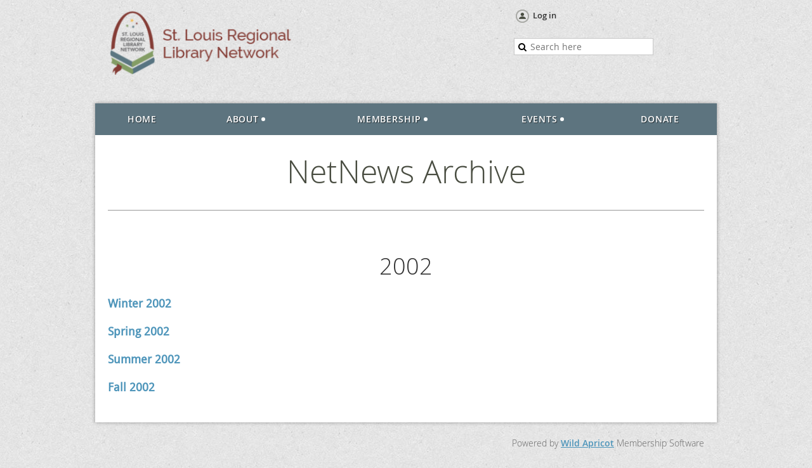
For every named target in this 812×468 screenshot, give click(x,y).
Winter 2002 (139, 303)
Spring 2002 (138, 331)
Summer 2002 (144, 359)
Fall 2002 (131, 387)
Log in (544, 15)
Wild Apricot (587, 443)
